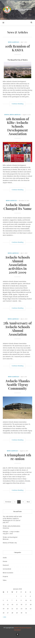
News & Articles (13, 42)
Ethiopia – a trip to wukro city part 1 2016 (11, 532)
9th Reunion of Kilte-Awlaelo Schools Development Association (17, 126)
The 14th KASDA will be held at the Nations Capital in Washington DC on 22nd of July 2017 (12, 519)
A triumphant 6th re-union (17, 457)
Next (28, 502)
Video (4, 580)
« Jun (4, 617)
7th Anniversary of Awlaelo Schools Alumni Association (17, 328)
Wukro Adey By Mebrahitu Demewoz (11, 527)
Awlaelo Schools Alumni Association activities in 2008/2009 (17, 264)
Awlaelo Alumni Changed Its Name (17, 206)
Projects (5, 576)
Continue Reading (17, 104)
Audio (5, 557)
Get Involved (7, 569)
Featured (6, 565)
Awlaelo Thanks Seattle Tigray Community (17, 384)
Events (6, 114)
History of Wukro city (10, 542)
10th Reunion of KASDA (17, 48)
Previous (8, 502)
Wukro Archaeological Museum (10, 538)
